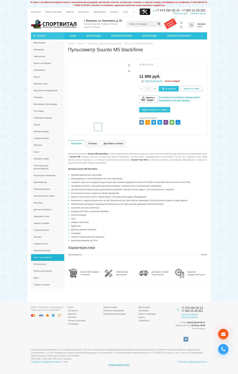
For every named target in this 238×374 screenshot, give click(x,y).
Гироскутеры (39, 56)
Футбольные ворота (43, 271)
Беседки (37, 237)
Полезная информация (113, 310)
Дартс (36, 278)
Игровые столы (41, 84)
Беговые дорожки (121, 36)
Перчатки (38, 145)
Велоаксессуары (41, 131)
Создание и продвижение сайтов (46, 362)
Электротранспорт (42, 250)
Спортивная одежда (43, 118)
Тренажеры (39, 49)
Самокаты (38, 97)
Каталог (41, 36)
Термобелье (39, 70)
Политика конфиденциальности (192, 362)
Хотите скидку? (172, 81)
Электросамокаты (42, 189)
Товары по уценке (42, 284)
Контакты (72, 317)
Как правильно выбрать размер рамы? (179, 97)
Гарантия (72, 314)
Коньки (37, 124)
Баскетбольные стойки (44, 196)
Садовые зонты (41, 244)
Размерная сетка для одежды (174, 100)
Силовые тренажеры (179, 36)
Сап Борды (39, 111)
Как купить (73, 310)
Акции (72, 36)
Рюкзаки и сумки (41, 159)
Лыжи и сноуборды (42, 63)
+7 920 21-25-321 (194, 10)
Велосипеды (94, 36)
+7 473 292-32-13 (168, 10)
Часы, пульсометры (43, 257)
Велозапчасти (40, 264)
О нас (70, 307)
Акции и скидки (110, 307)
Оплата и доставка (76, 320)
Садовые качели (41, 230)
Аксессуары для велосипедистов (41, 167)
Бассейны (38, 203)
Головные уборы (41, 138)
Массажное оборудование (46, 90)
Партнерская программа (114, 314)
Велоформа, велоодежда (45, 104)
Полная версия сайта (119, 365)
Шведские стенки (41, 216)
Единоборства (40, 182)
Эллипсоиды (149, 36)
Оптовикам (73, 324)
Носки (36, 152)
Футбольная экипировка (45, 175)
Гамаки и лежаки (41, 223)
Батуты (37, 77)
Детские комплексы (42, 209)
